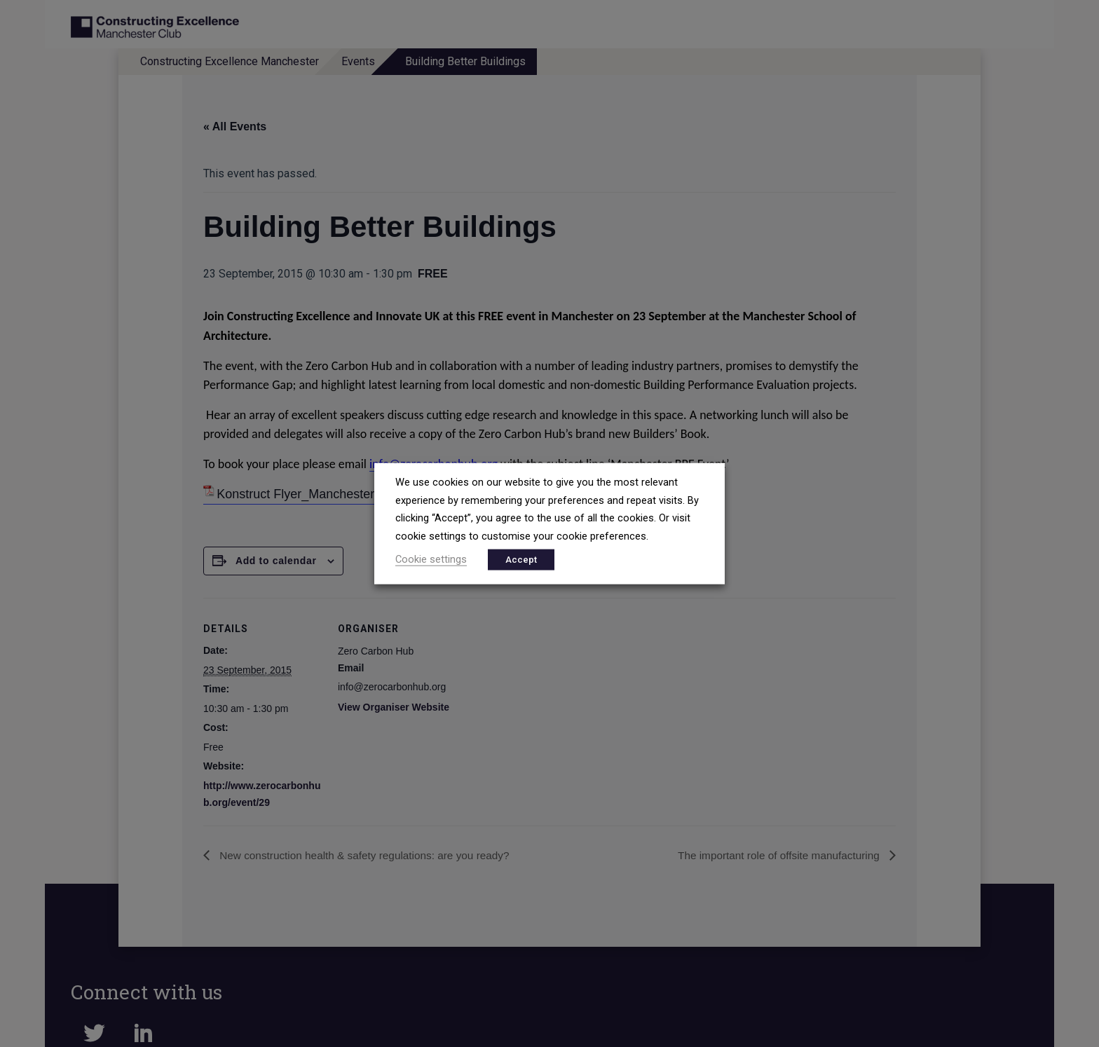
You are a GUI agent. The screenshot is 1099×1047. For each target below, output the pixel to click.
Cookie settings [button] (431, 558)
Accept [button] (521, 559)
